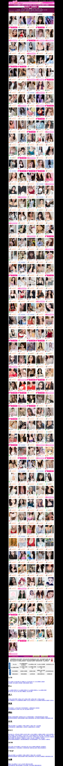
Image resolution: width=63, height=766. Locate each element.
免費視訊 (15, 51)
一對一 (25, 64)
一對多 (34, 90)
